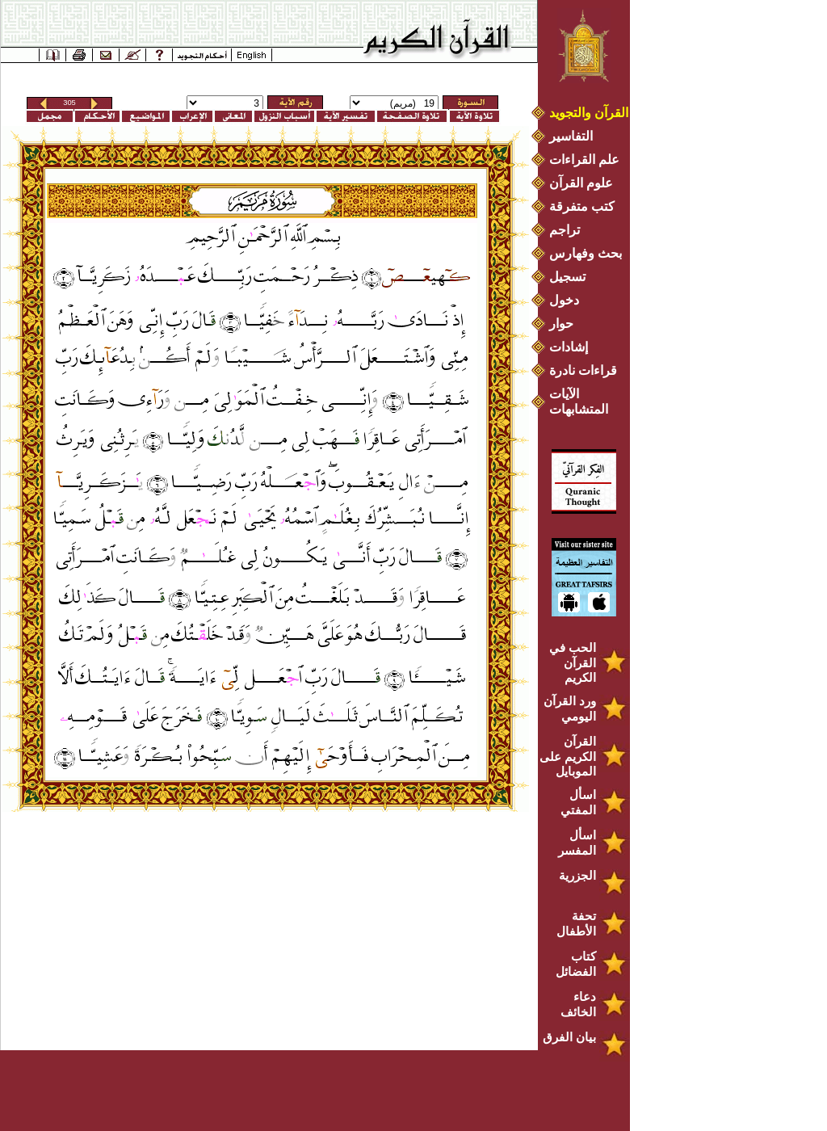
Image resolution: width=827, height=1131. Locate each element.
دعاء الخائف (578, 1004)
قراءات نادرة (583, 370)
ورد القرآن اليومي (570, 708)
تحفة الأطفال (576, 923)
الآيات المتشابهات (578, 401)
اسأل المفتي (578, 802)
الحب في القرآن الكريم (572, 662)
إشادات (568, 347)
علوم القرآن (581, 183)
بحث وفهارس (589, 253)
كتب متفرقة (582, 206)
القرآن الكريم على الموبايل (567, 756)
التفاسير (571, 136)
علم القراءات (584, 159)
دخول (564, 300)
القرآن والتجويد (588, 113)
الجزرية (577, 875)
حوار (561, 323)
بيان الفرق (569, 1037)
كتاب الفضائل (576, 963)
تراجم (564, 230)
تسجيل (567, 277)
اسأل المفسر (577, 842)
